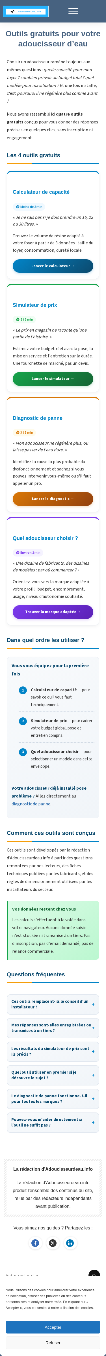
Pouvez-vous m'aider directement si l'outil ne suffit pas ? (53, 1122)
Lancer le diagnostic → (53, 499)
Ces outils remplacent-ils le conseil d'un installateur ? (53, 1004)
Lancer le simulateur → (53, 379)
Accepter (53, 1327)
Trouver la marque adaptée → (53, 612)
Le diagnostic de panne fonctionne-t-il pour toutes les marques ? (53, 1099)
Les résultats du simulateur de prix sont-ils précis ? (53, 1051)
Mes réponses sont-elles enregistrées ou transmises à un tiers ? (53, 1028)
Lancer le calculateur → (53, 266)
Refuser (53, 1342)
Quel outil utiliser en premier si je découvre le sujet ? (53, 1075)
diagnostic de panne (31, 804)
